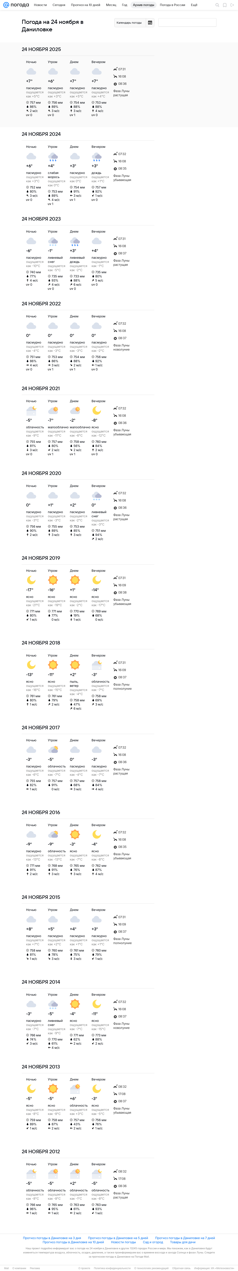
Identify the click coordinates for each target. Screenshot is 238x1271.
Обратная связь (181, 1268)
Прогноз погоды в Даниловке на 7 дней (185, 1238)
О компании (19, 1268)
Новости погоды (123, 1242)
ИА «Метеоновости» (222, 1268)
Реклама (35, 1268)
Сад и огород (153, 1242)
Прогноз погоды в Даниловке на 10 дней (73, 1242)
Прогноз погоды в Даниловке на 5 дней (118, 1238)
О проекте (84, 1268)
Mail (6, 1268)
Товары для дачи (183, 1242)
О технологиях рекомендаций (151, 1268)
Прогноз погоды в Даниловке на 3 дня (52, 1238)
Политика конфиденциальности (112, 1268)
